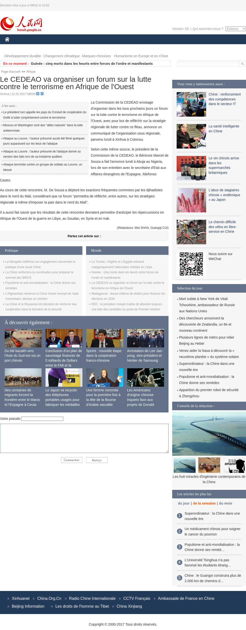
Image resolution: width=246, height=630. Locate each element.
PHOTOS (228, 46)
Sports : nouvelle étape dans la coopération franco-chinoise (104, 355)
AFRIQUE (77, 46)
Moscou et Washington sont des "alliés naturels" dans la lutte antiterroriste (43, 127)
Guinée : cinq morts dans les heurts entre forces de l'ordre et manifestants (92, 64)
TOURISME (206, 46)
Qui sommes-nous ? (208, 29)
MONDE (57, 46)
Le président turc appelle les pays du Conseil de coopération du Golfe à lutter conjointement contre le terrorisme (44, 114)
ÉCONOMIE (34, 46)
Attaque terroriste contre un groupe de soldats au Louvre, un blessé (42, 167)
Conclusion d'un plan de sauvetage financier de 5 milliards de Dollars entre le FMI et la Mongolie (64, 360)
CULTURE (121, 46)
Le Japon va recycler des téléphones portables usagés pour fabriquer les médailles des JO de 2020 (63, 399)
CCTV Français (136, 598)
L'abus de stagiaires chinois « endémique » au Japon (224, 195)
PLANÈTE (165, 46)
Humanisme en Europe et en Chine (141, 56)
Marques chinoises (96, 56)
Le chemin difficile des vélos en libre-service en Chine (223, 226)
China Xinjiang (129, 606)
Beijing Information (28, 606)
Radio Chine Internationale (92, 598)
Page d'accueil (10, 71)
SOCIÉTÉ (143, 46)
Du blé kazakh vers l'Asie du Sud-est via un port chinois (23, 355)
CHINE (13, 46)
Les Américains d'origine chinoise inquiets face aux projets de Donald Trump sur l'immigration (145, 399)
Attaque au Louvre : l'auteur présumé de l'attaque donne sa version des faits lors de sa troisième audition (42, 154)
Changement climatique (62, 56)
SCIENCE (99, 46)
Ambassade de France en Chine (186, 598)
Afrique (31, 71)
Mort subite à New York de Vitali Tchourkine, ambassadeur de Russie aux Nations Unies (207, 305)
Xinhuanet (21, 598)
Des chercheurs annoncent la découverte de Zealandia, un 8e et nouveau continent (205, 324)
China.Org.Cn (49, 598)
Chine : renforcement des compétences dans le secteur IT (225, 99)
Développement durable (22, 56)
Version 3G (180, 29)
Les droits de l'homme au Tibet (82, 606)
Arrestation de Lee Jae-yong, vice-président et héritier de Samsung (145, 355)
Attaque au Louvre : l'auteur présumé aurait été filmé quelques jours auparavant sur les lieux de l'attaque (44, 141)
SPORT (185, 46)
